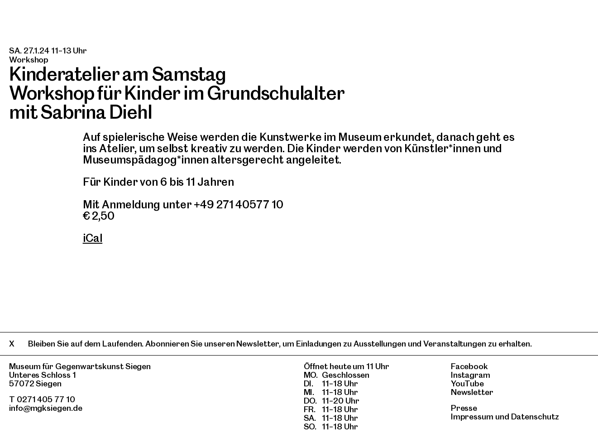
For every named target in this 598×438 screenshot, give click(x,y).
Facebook (469, 366)
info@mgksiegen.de (45, 408)
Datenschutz (535, 416)
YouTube (467, 383)
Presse (464, 408)
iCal (93, 238)
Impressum (472, 416)
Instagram (470, 375)
